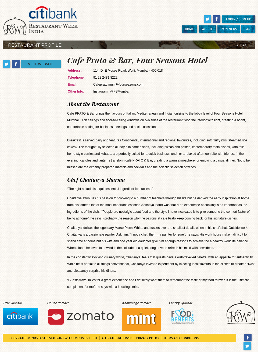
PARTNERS (229, 29)
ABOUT (207, 29)
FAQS (248, 29)
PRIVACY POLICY (148, 338)
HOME (189, 29)
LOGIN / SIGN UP (238, 19)
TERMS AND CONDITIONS (181, 338)
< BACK (243, 45)
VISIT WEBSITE (40, 64)
